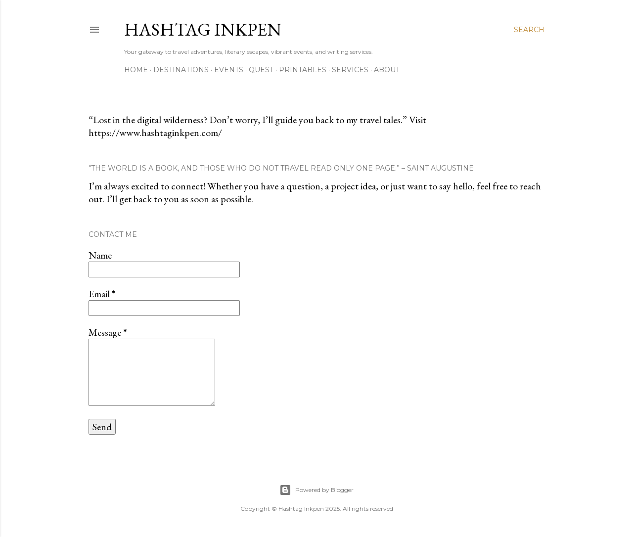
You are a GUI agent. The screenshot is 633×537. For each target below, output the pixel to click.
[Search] (529, 30)
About (387, 69)
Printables (302, 69)
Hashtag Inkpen (202, 29)
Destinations (181, 69)
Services (350, 69)
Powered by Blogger (316, 490)
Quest (261, 69)
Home (136, 69)
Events (228, 69)
